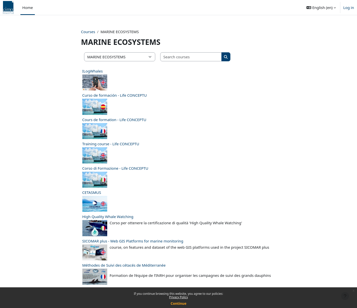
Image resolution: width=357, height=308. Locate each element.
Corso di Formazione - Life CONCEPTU (115, 168)
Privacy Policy (178, 297)
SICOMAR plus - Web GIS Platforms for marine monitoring (132, 240)
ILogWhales (92, 71)
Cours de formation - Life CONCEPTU (114, 119)
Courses (88, 31)
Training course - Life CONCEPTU (110, 143)
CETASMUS (91, 192)
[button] (321, 7)
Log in (348, 7)
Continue (179, 303)
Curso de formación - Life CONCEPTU (114, 95)
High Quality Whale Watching (108, 216)
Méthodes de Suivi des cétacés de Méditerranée (124, 265)
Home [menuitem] (27, 7)
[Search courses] (191, 57)
